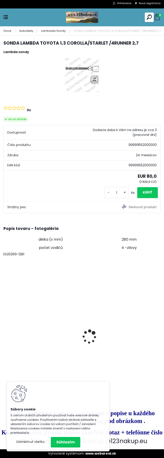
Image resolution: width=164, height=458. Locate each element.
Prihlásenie (124, 3)
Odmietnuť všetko (30, 442)
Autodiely (26, 31)
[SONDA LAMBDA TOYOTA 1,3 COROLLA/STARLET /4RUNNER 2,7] (82, 75)
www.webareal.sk (100, 453)
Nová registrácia (150, 3)
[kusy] (116, 193)
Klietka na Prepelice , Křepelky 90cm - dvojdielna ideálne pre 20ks (120, 324)
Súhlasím (65, 442)
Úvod (7, 31)
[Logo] (82, 17)
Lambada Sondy (53, 31)
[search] (149, 17)
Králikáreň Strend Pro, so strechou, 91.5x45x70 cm (37, 344)
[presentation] (6, 328)
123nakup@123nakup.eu (112, 441)
